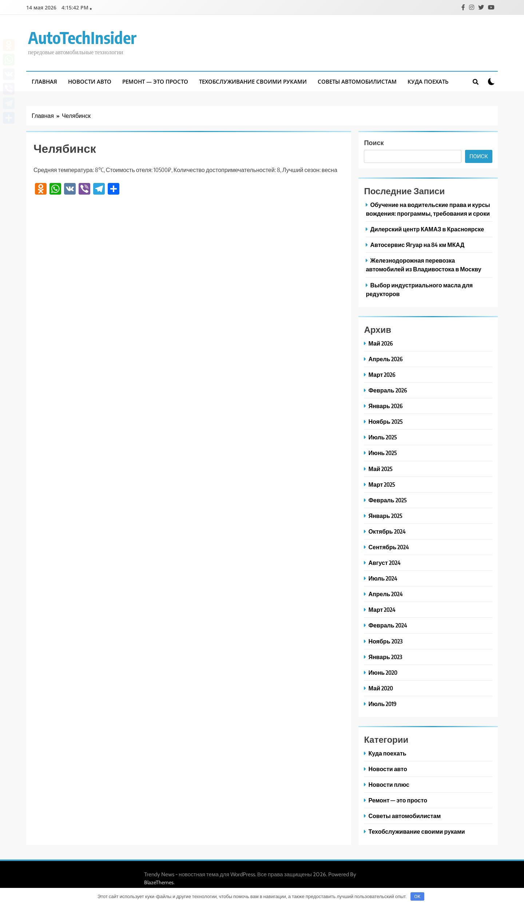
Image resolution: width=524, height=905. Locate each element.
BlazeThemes (159, 882)
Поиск (374, 142)
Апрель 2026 (385, 359)
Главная (44, 81)
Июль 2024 (382, 578)
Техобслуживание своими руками (253, 81)
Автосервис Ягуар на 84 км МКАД (417, 244)
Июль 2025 (382, 437)
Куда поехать (428, 81)
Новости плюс (388, 784)
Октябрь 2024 (386, 531)
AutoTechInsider (82, 37)
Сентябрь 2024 (388, 547)
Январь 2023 (385, 657)
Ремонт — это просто (155, 81)
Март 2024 (382, 609)
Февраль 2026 (387, 390)
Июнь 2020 (382, 672)
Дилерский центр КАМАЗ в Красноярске (427, 229)
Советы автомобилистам (357, 81)
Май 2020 (380, 688)
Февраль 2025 (387, 500)
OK (417, 896)
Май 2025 (380, 469)
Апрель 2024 (385, 594)
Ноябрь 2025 (385, 421)
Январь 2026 (385, 406)
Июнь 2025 (382, 453)
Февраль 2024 (387, 625)
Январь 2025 (385, 515)
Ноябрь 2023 (385, 641)
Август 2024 (384, 562)
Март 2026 (382, 374)
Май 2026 (380, 343)
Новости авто (89, 81)
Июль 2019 (382, 703)
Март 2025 (381, 484)
